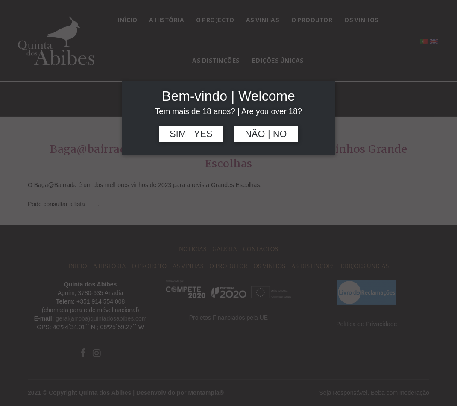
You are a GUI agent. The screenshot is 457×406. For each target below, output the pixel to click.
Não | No (266, 134)
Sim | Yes (191, 134)
